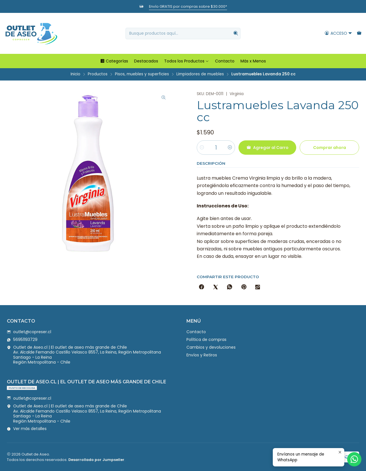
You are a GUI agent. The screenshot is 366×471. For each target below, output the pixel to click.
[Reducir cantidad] (202, 147)
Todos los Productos (186, 61)
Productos (98, 74)
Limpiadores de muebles (200, 74)
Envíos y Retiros (201, 355)
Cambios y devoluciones (211, 347)
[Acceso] (338, 33)
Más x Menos (253, 61)
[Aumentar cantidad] (230, 147)
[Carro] (359, 33)
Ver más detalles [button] (27, 428)
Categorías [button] (114, 61)
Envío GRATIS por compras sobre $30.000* (188, 6)
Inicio (75, 74)
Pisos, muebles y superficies (142, 74)
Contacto (224, 61)
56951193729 (22, 339)
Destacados (146, 61)
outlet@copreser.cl (29, 332)
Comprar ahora (329, 147)
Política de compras (206, 339)
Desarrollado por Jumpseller (96, 459)
